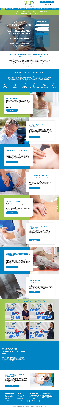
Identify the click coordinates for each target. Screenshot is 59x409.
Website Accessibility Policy (42, 406)
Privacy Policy (14, 406)
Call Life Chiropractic (42, 79)
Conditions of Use (28, 406)
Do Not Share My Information (21, 406)
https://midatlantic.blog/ (43, 400)
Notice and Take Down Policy (34, 406)
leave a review (4, 363)
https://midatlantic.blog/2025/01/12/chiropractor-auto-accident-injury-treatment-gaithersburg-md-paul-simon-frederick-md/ (47, 399)
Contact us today (39, 65)
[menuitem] (3, 9)
